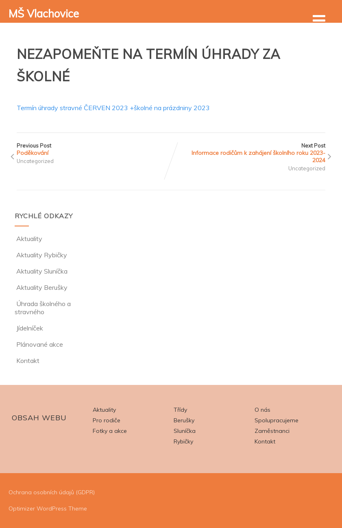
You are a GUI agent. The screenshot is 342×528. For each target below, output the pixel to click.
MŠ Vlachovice (44, 13)
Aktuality (28, 239)
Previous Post (94, 149)
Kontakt (27, 360)
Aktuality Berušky (41, 287)
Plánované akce (39, 344)
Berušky (184, 420)
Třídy (180, 409)
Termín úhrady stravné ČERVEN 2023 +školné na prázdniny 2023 (113, 108)
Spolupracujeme (276, 420)
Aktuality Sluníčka (41, 271)
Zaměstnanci (272, 431)
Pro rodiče (106, 420)
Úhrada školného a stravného (43, 308)
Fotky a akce (110, 431)
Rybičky (183, 441)
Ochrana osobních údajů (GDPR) (52, 492)
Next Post (248, 153)
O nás (262, 409)
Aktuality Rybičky (41, 255)
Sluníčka (185, 431)
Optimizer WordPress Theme (48, 508)
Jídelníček (29, 328)
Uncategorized (35, 161)
